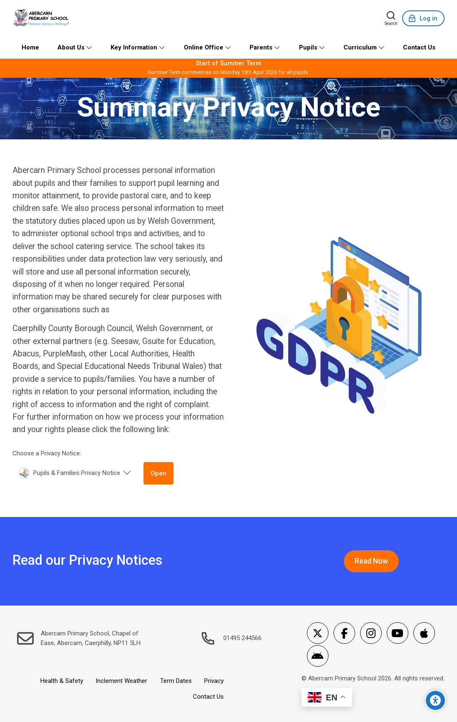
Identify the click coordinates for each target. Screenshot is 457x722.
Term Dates (176, 681)
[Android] (318, 656)
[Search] (391, 18)
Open (158, 473)
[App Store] (424, 633)
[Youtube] (397, 633)
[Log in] (423, 18)
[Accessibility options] (435, 700)
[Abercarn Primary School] (41, 18)
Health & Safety (61, 681)
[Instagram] (371, 633)
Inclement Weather (121, 681)
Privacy (214, 681)
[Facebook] (344, 633)
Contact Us (208, 696)
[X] (318, 633)
